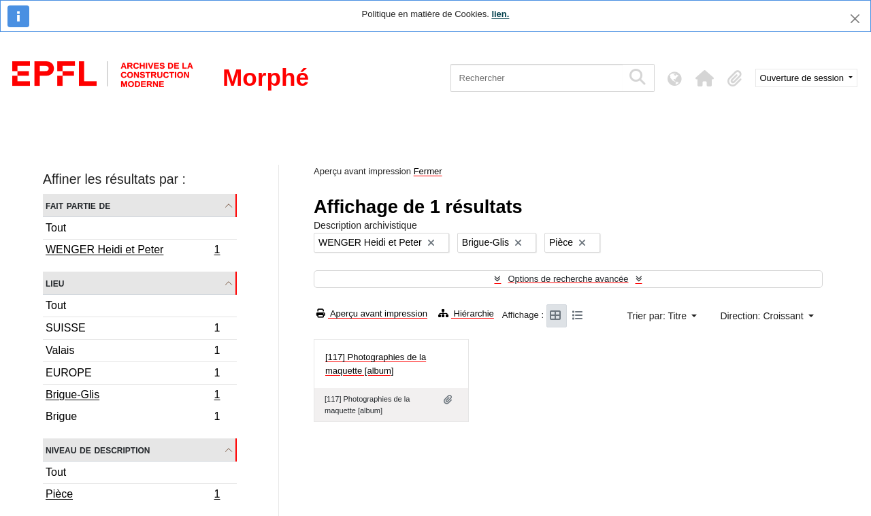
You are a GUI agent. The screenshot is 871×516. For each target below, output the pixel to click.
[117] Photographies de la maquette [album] (375, 364)
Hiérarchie (466, 313)
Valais (132, 352)
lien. (500, 14)
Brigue (132, 418)
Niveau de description (98, 449)
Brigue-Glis (132, 396)
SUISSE (132, 330)
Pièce (132, 495)
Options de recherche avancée (568, 279)
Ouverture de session (803, 78)
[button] (705, 78)
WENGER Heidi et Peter (132, 251)
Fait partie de (78, 205)
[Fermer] (855, 19)
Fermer (428, 171)
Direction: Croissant (763, 315)
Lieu (55, 282)
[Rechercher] (536, 78)
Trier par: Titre (658, 315)
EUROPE (132, 375)
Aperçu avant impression (371, 313)
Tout (56, 227)
